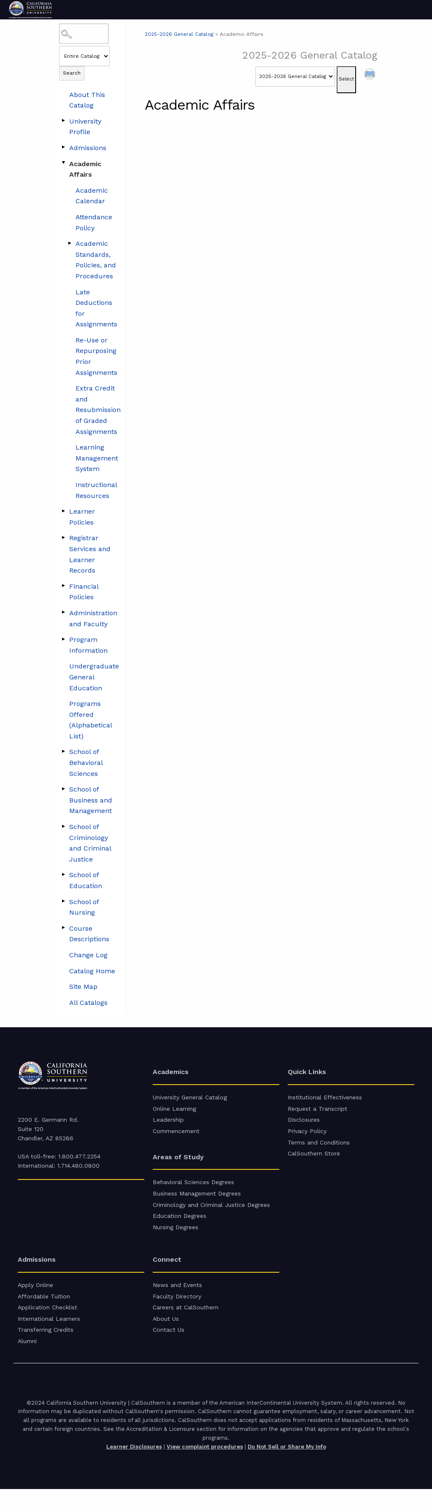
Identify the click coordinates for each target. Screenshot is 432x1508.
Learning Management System (97, 458)
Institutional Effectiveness (325, 1098)
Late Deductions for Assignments (96, 308)
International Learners (49, 1334)
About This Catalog (87, 100)
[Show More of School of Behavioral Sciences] (63, 751)
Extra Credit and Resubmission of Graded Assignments (98, 409)
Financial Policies (83, 591)
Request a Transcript (317, 1110)
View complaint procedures (205, 1465)
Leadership (168, 1123)
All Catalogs (88, 1003)
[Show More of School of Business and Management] (63, 788)
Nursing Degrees (175, 1238)
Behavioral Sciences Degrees (193, 1188)
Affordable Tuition (44, 1309)
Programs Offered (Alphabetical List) (90, 720)
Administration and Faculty (93, 618)
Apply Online (35, 1297)
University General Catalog (190, 1098)
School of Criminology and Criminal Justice (90, 843)
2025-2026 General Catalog (180, 34)
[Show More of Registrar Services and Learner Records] (63, 537)
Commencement (176, 1135)
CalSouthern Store (314, 1160)
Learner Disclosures (134, 1465)
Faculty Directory (177, 1309)
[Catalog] (295, 76)
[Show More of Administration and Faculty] (63, 612)
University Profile (85, 126)
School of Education (85, 880)
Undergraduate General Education (94, 677)
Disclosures (304, 1123)
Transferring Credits (45, 1347)
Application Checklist (47, 1322)
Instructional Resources (96, 490)
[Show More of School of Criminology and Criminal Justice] (63, 826)
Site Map (83, 987)
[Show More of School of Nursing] (63, 901)
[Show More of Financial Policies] (63, 586)
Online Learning (174, 1110)
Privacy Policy (307, 1135)
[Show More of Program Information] (63, 639)
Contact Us (168, 1347)
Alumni (27, 1359)
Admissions (87, 148)
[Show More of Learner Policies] (63, 510)
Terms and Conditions (319, 1148)
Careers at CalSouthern (186, 1322)
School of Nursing (84, 907)
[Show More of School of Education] (63, 874)
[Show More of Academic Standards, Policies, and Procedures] (69, 243)
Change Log (88, 955)
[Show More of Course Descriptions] (63, 928)
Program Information (88, 645)
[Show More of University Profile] (63, 120)
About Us (166, 1334)
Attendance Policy (94, 222)
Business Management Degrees (197, 1200)
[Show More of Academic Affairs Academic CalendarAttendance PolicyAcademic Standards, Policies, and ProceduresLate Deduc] (63, 163)
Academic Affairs (85, 169)
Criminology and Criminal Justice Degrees (211, 1213)
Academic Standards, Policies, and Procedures (96, 260)
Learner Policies (82, 516)
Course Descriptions (89, 933)
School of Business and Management (90, 800)
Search (72, 73)
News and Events (177, 1297)
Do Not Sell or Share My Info (287, 1465)
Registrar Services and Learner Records (90, 554)
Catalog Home (92, 971)
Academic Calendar (92, 195)
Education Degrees (179, 1225)
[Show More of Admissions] (63, 147)
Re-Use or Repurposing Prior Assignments (96, 356)
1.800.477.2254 (79, 1156)
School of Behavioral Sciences (86, 762)
